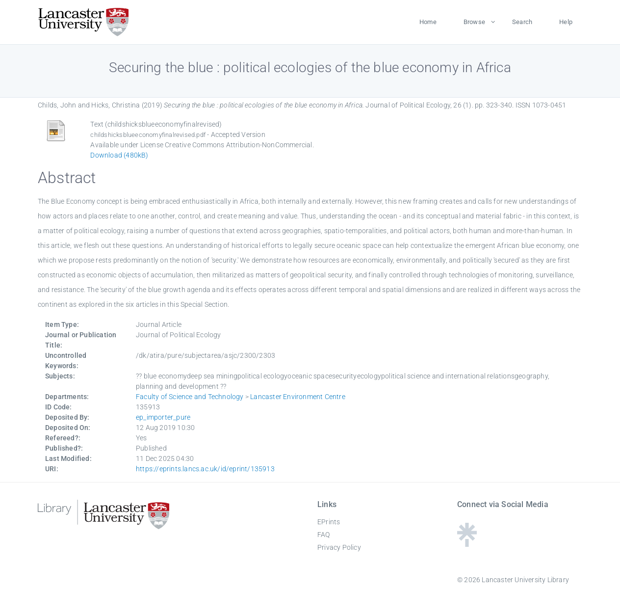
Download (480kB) (119, 155)
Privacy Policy (339, 547)
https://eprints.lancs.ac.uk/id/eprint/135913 (205, 469)
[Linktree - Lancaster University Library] (467, 543)
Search (522, 22)
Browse (474, 22)
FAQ (323, 534)
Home (428, 22)
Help (565, 22)
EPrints (328, 522)
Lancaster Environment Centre (297, 397)
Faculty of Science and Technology (190, 397)
